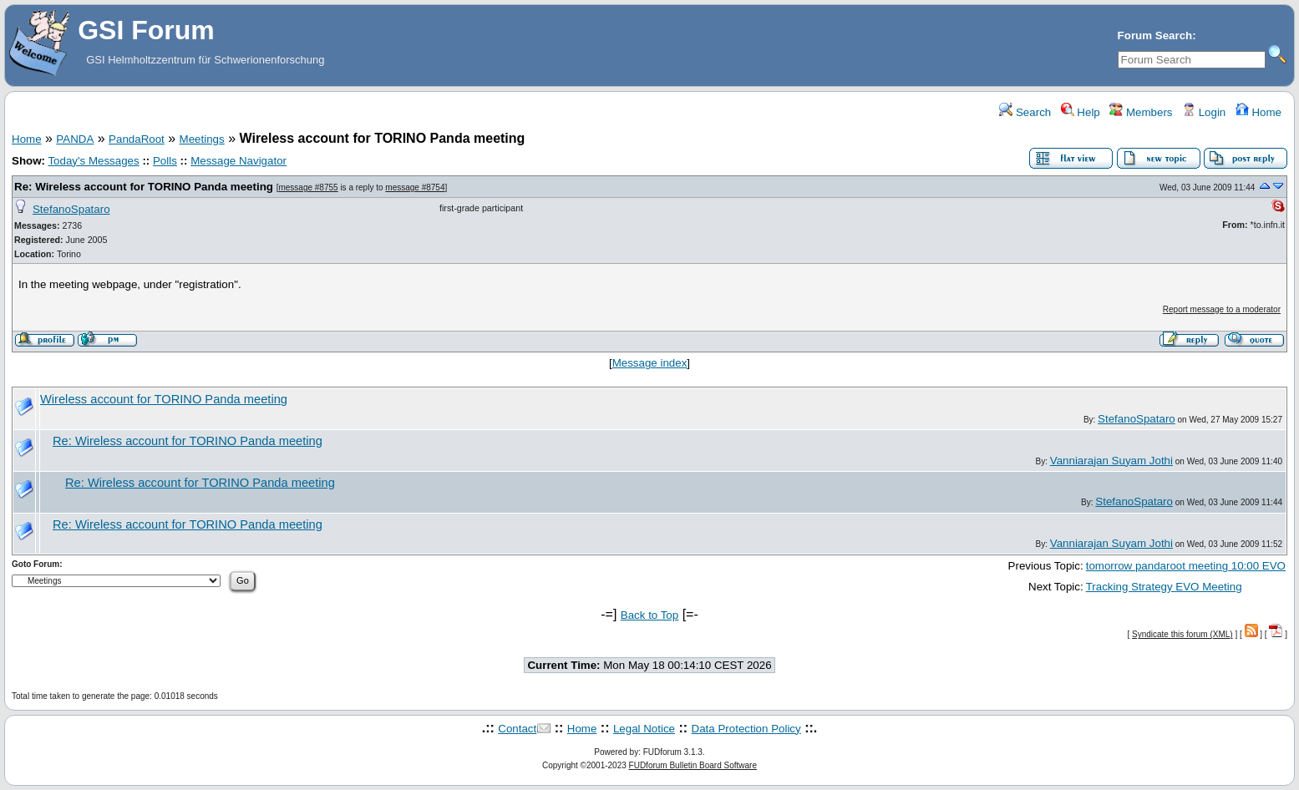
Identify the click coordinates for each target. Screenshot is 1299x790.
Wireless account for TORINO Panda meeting (163, 399)
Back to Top (649, 615)
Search (1025, 112)
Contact (517, 728)
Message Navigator (238, 160)
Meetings (202, 139)
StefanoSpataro (71, 209)
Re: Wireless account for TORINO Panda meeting (143, 186)
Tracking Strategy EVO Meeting (1164, 586)
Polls (165, 160)
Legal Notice (644, 728)
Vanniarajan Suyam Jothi (1111, 460)
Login (1203, 112)
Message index (650, 363)
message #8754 (414, 187)
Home (1258, 112)
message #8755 (307, 187)
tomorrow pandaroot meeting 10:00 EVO (1186, 566)
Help (1080, 112)
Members (1140, 112)
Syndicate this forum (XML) (1182, 634)
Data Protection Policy (746, 728)
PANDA (75, 139)
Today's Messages (93, 160)
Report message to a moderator (1222, 309)
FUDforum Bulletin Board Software (693, 765)
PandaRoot (137, 139)
